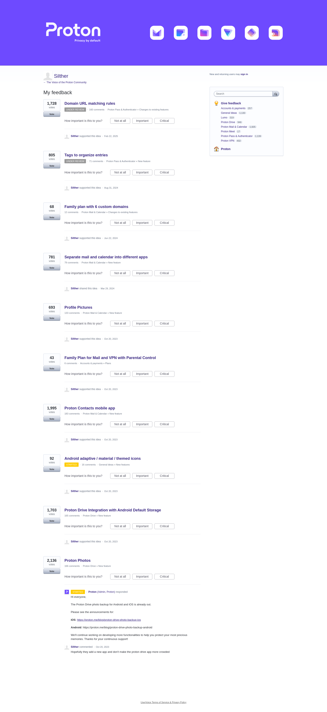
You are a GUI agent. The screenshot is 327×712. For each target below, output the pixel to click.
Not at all (122, 121)
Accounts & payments (91, 363)
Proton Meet (228, 131)
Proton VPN (228, 140)
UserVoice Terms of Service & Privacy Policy (163, 702)
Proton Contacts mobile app (89, 408)
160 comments (96, 109)
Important (144, 121)
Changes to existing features (154, 109)
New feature (144, 161)
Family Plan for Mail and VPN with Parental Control (110, 358)
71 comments (96, 161)
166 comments (72, 566)
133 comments (72, 313)
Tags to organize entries (86, 155)
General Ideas (106, 464)
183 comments (72, 413)
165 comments (72, 515)
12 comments (71, 212)
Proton (226, 149)
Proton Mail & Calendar (94, 212)
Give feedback (231, 103)
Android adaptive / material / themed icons (102, 458)
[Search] (275, 93)
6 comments (70, 363)
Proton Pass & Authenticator (122, 109)
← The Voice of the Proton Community (65, 82)
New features (123, 464)
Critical (167, 121)
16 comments (89, 464)
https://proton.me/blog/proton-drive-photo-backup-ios (109, 619)
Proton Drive (89, 515)
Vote (51, 114)
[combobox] (244, 93)
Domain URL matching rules (89, 103)
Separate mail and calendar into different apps (106, 257)
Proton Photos (77, 560)
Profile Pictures (78, 307)
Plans (108, 363)
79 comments (71, 262)
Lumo (224, 117)
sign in (244, 74)
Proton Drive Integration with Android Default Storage (112, 510)
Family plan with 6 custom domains (96, 207)
